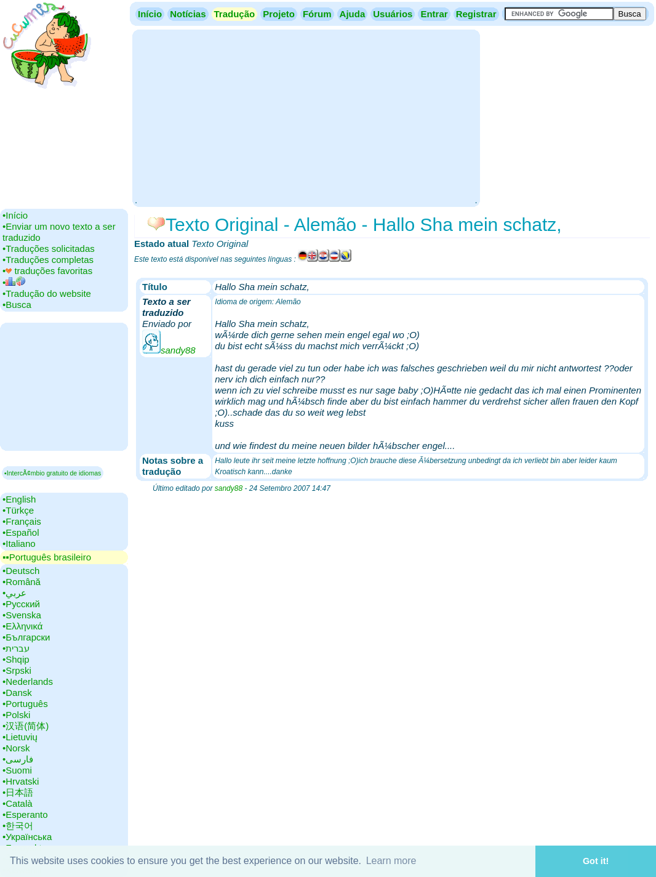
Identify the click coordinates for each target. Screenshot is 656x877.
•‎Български (26, 637)
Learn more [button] (391, 860)
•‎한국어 (17, 825)
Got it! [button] (596, 861)
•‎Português (25, 703)
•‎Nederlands (27, 681)
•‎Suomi (17, 770)
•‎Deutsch (20, 570)
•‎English (19, 499)
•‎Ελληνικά (22, 626)
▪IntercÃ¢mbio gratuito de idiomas (52, 473)
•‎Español (20, 532)
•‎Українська (27, 836)
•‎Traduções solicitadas (48, 248)
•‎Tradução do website (46, 293)
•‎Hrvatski (20, 781)
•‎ (13, 282)
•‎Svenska (21, 615)
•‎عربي (14, 593)
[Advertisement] (306, 117)
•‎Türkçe (18, 510)
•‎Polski (16, 714)
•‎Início (15, 215)
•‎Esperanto (25, 814)
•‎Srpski (16, 670)
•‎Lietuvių (20, 737)
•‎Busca (16, 304)
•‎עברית (16, 648)
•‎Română (21, 581)
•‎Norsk (16, 748)
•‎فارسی (17, 759)
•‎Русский (21, 604)
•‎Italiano (19, 543)
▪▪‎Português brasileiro (46, 557)
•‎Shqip (16, 659)
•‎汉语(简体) (25, 726)
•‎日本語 (17, 792)
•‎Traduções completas (48, 259)
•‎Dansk (17, 692)
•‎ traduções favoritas (47, 270)
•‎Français (21, 521)
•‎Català (17, 803)
